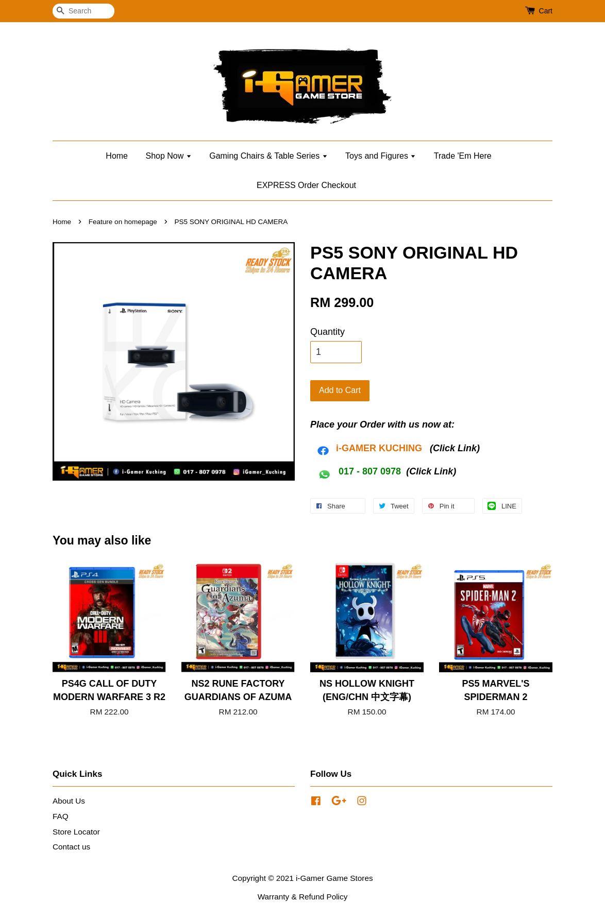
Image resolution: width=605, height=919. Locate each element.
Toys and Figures (380, 155)
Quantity (327, 332)
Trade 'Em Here (463, 155)
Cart (545, 11)
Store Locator (76, 831)
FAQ (61, 816)
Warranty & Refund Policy (303, 896)
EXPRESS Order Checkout (306, 185)
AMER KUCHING (385, 448)
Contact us (71, 846)
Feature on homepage (123, 222)
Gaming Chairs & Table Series (268, 155)
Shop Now (168, 155)
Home (117, 155)
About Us (69, 800)
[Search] (83, 11)
